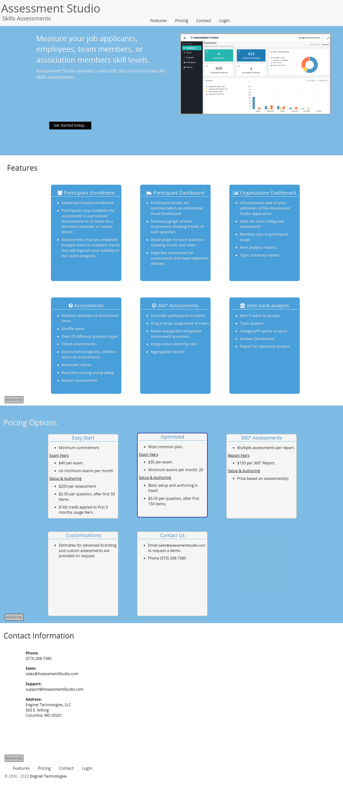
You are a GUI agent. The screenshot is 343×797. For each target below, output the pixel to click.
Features (158, 20)
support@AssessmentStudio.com (54, 689)
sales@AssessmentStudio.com (52, 673)
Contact (203, 20)
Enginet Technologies (48, 776)
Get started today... (70, 125)
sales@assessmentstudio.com (181, 545)
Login (224, 20)
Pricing (181, 20)
